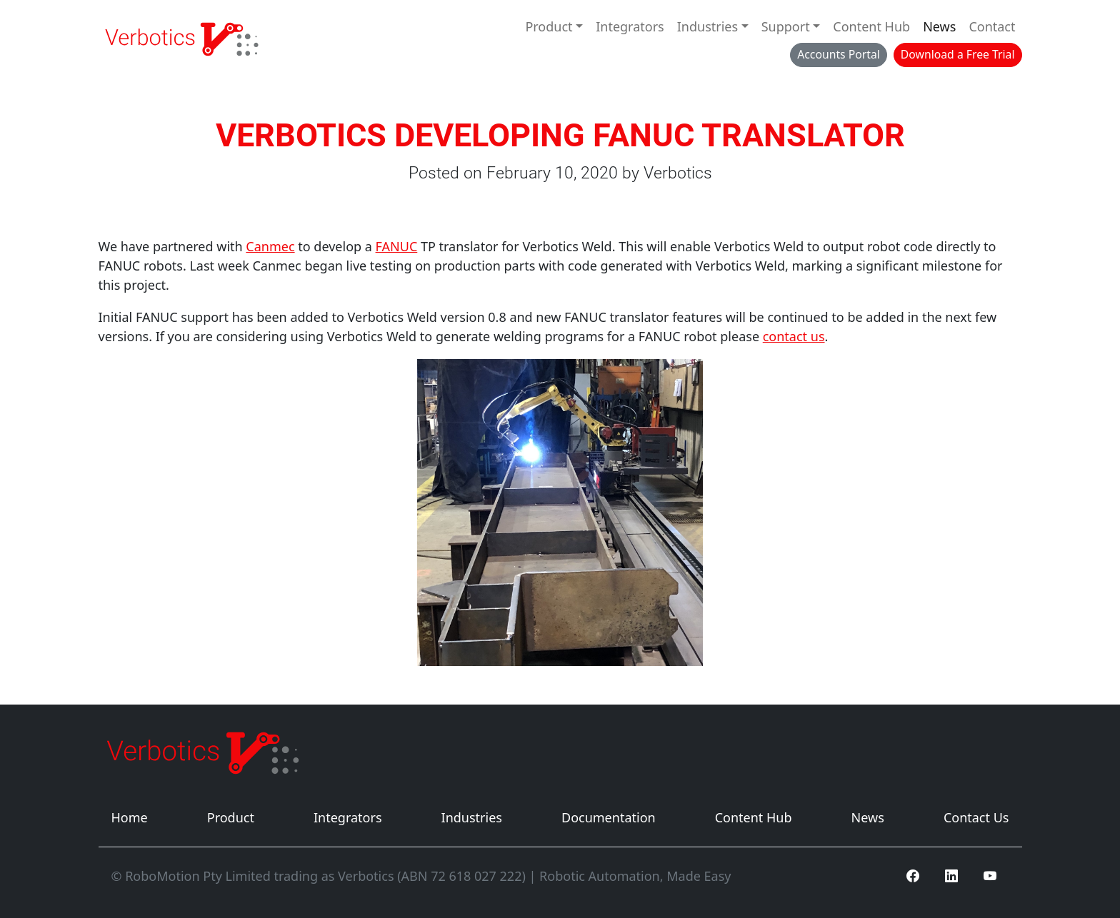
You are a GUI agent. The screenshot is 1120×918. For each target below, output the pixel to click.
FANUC (397, 246)
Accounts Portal (838, 54)
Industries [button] (707, 26)
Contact (992, 26)
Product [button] (548, 26)
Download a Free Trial (958, 54)
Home (129, 817)
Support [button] (785, 26)
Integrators (630, 26)
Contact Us (976, 817)
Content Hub (871, 26)
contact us (794, 336)
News (939, 26)
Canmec (270, 246)
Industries (471, 817)
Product (230, 817)
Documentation (608, 817)
